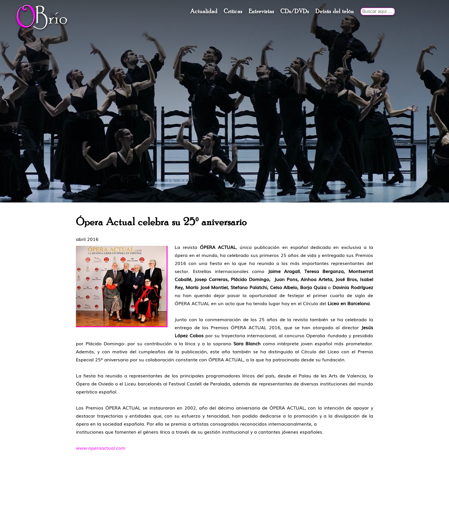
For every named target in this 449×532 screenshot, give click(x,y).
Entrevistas (261, 11)
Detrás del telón (334, 11)
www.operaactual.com (100, 447)
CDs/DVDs (294, 11)
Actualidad (203, 11)
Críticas (233, 11)
